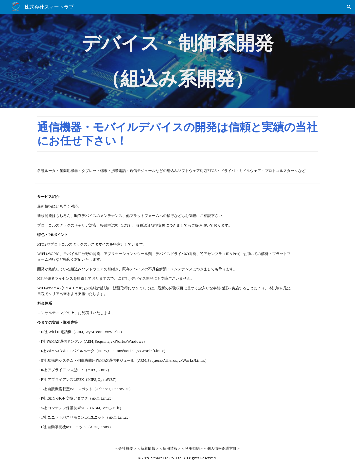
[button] (349, 7)
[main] (177, 61)
